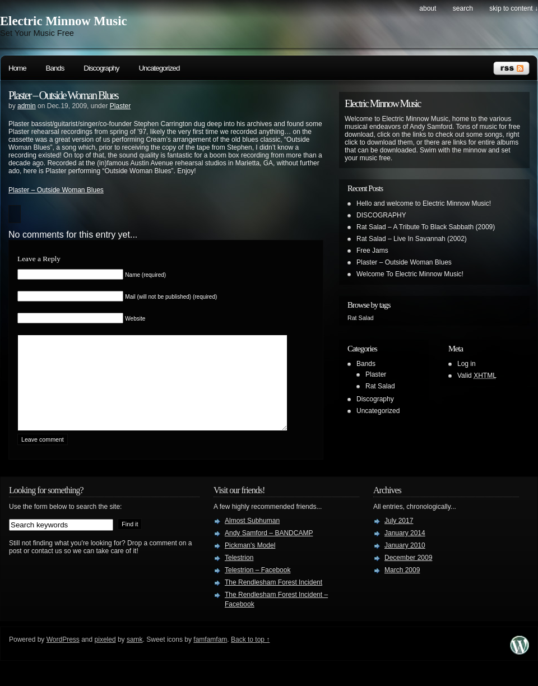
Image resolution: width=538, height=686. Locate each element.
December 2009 (408, 574)
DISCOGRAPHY (381, 215)
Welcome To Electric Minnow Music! (409, 274)
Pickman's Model (250, 562)
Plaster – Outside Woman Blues (63, 95)
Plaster (120, 106)
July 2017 (398, 537)
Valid (477, 375)
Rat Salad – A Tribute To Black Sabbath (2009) (425, 227)
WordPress (63, 656)
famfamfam (210, 656)
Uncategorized (158, 68)
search (463, 8)
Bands (55, 68)
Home (17, 68)
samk (135, 656)
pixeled (105, 656)
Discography (101, 68)
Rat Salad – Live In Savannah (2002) (411, 239)
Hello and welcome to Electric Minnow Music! (423, 203)
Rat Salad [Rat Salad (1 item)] (360, 317)
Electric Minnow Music (63, 21)
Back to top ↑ (250, 656)
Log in (466, 364)
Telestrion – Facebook (257, 587)
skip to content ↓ (513, 8)
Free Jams (372, 250)
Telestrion (239, 574)
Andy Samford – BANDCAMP (269, 550)
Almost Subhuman (252, 537)
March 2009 (402, 587)
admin (26, 106)
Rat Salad (380, 386)
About (427, 8)
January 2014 (404, 550)
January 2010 (404, 562)
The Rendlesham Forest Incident (273, 599)
